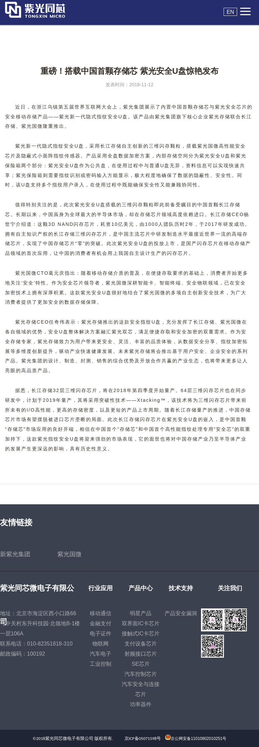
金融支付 (100, 623)
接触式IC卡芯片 (141, 633)
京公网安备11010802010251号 (198, 738)
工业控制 (100, 664)
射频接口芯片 (140, 654)
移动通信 (100, 613)
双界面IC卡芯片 (141, 623)
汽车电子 (100, 654)
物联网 (100, 644)
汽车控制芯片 (140, 674)
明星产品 (140, 613)
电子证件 (100, 633)
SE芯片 (141, 664)
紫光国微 (69, 554)
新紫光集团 (15, 554)
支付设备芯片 (140, 644)
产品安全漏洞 (181, 613)
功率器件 (140, 704)
